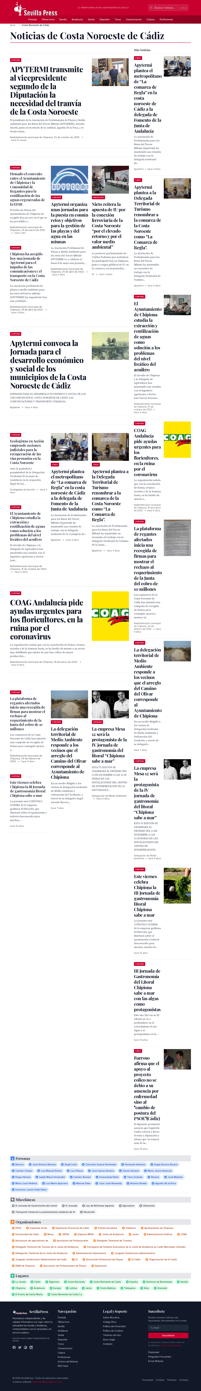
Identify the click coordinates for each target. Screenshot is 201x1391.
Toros (118, 19)
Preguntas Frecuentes (159, 1356)
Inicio (12, 25)
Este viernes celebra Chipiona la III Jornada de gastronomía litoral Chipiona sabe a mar (27, 789)
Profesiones (166, 19)
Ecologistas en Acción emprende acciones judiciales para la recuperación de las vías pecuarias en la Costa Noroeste (27, 452)
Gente (91, 19)
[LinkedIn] (31, 1347)
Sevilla (63, 19)
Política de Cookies (113, 1330)
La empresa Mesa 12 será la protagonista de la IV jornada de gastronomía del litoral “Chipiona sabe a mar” (109, 745)
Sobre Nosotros (111, 1317)
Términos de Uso (112, 1335)
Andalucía (77, 19)
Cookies (160, 1380)
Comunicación (134, 19)
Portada (32, 19)
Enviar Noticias (155, 1361)
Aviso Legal (109, 1339)
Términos (172, 1380)
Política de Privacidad (114, 1326)
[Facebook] (14, 1347)
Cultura (151, 19)
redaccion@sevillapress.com (47, 1381)
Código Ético (109, 1322)
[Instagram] (25, 1347)
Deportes (105, 19)
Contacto (107, 1344)
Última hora (48, 19)
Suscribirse (168, 1335)
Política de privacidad (171, 1345)
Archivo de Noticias (68, 1361)
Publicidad (153, 1352)
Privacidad (147, 1380)
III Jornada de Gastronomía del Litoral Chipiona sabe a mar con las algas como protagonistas (147, 990)
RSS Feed (63, 1366)
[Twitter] (19, 1347)
